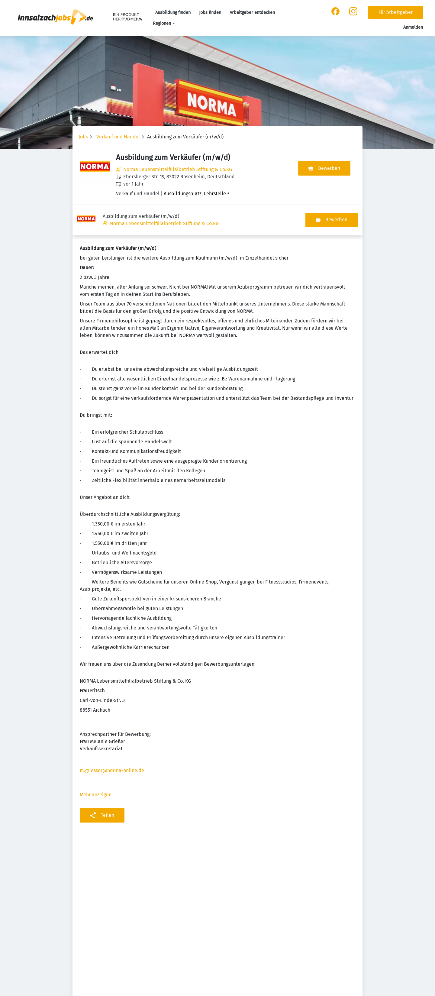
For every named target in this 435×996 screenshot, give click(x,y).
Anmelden (413, 27)
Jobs (83, 137)
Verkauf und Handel (118, 137)
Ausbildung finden (173, 12)
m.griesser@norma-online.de (112, 740)
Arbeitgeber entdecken (252, 12)
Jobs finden (210, 12)
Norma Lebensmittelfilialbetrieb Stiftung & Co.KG (177, 169)
